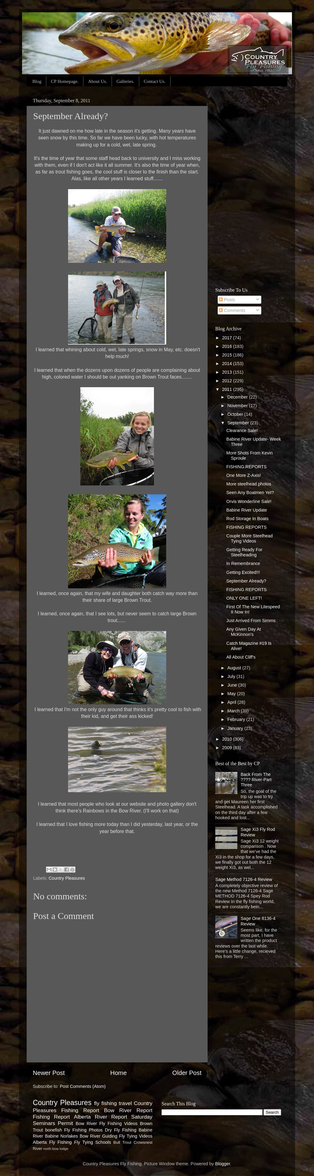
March (234, 710)
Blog (37, 81)
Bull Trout (122, 1142)
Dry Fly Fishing (120, 1129)
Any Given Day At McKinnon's (243, 632)
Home (118, 1072)
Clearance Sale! (242, 430)
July (232, 676)
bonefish (53, 1129)
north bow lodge (55, 1149)
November (238, 405)
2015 (227, 354)
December (238, 397)
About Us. (97, 81)
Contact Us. (155, 81)
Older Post (186, 1072)
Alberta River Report (100, 1117)
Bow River (86, 1123)
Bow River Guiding (98, 1136)
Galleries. (125, 81)
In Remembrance (243, 563)
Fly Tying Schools (92, 1142)
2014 (227, 363)
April (233, 702)
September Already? (246, 580)
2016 (227, 346)
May (232, 693)
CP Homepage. (64, 81)
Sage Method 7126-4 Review (243, 879)
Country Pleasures (66, 878)
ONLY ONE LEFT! (244, 598)
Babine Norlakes (61, 1136)
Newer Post (49, 1072)
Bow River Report (128, 1110)
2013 (227, 372)
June (233, 685)
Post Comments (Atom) (83, 1086)
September (239, 422)
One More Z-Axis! (243, 475)
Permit (65, 1123)
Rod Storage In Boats (247, 518)
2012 (227, 380)
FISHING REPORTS (246, 466)
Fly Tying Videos (135, 1136)
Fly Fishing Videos (118, 1123)
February (237, 719)
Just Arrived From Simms (251, 620)
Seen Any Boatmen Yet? (250, 492)
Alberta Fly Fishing (52, 1142)
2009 (227, 747)
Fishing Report (51, 1117)
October (236, 414)
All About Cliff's (240, 657)
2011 (227, 389)
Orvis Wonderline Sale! (248, 501)
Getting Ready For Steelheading (244, 552)
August (235, 667)
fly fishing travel (113, 1103)
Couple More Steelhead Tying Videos (249, 538)
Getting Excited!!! (243, 572)
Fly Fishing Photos (83, 1129)
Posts (227, 299)
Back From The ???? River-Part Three (256, 780)
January (236, 728)
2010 (227, 739)
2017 (227, 337)
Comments (232, 310)
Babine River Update (246, 510)
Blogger (222, 1163)
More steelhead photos (248, 483)
